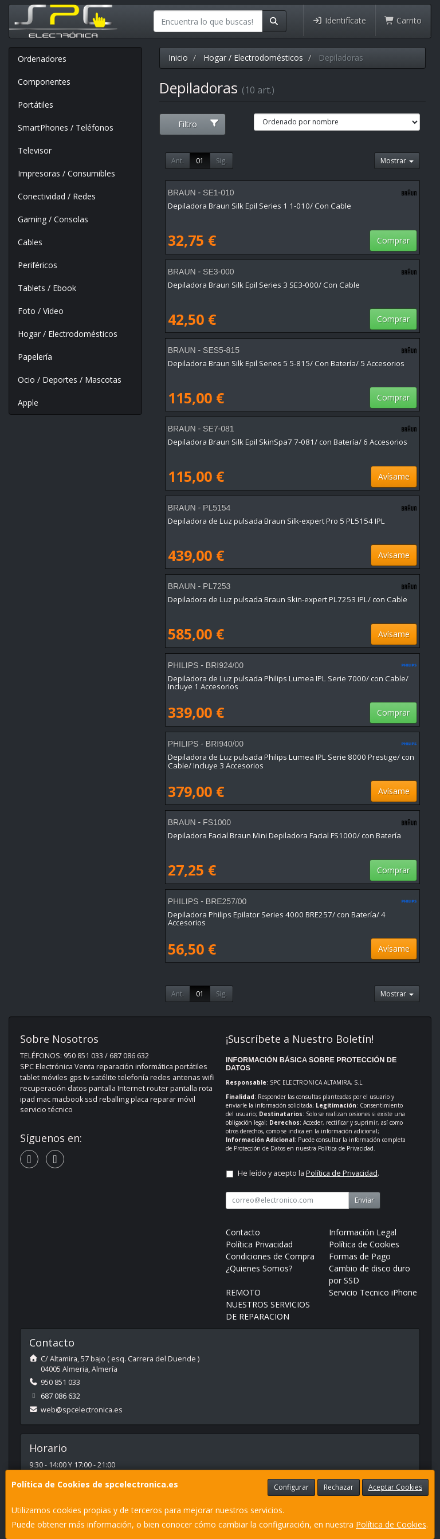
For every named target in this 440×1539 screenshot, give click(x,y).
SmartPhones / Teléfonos (65, 127)
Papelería (35, 356)
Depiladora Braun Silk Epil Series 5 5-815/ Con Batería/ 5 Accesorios (286, 363)
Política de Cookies (391, 1524)
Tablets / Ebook (47, 287)
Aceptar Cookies (395, 1487)
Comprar (393, 240)
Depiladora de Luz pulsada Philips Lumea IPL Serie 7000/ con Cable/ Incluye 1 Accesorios (288, 682)
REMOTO (243, 1292)
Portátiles (35, 104)
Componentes (44, 81)
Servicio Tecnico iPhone (373, 1292)
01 (200, 161)
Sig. (221, 161)
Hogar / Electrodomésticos (67, 333)
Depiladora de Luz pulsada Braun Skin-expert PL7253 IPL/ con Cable (287, 599)
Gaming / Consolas (53, 219)
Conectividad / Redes (57, 196)
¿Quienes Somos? (259, 1268)
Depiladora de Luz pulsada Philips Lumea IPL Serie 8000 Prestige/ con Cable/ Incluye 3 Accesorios (291, 761)
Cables (30, 242)
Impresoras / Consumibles (66, 173)
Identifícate (339, 20)
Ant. (177, 161)
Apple (28, 402)
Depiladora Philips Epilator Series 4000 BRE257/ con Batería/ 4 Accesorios (277, 918)
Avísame (394, 476)
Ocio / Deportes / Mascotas (69, 379)
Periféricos (37, 265)
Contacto (243, 1232)
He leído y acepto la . (308, 1173)
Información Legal (362, 1232)
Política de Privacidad (346, 1148)
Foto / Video (41, 310)
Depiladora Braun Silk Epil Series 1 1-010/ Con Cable (259, 206)
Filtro (198, 124)
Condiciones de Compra (270, 1256)
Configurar (291, 1487)
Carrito (403, 20)
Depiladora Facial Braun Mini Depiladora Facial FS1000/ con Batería (284, 835)
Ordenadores (42, 58)
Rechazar (338, 1487)
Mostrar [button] (397, 161)
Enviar (364, 1200)
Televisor (35, 150)
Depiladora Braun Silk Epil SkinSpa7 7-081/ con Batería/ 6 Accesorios (287, 442)
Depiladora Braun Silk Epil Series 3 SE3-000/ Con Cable (264, 285)
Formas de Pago (360, 1256)
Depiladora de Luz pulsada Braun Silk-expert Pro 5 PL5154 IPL (276, 521)
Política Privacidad (259, 1244)
